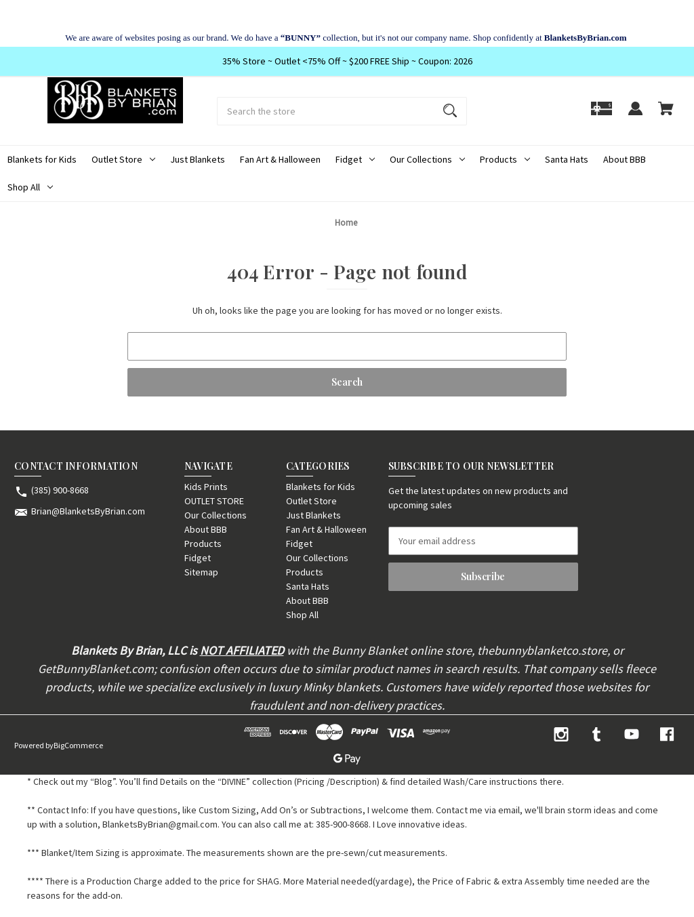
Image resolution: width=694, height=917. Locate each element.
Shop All (30, 187)
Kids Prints (206, 487)
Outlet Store (123, 159)
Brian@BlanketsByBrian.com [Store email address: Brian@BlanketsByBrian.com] (88, 511)
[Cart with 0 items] (665, 114)
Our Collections (427, 159)
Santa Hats (566, 159)
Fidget (355, 159)
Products (505, 159)
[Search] (450, 111)
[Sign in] (635, 114)
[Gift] (601, 114)
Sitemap (201, 572)
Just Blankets (197, 159)
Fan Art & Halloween (280, 159)
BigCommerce (78, 745)
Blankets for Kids (42, 159)
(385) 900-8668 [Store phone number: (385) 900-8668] (60, 490)
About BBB (624, 159)
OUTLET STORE (214, 501)
